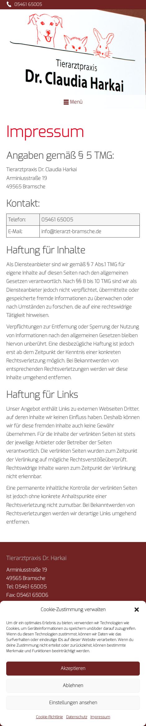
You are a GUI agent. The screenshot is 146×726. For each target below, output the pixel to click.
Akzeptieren (73, 668)
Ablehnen (73, 685)
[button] (137, 609)
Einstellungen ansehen (73, 703)
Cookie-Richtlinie (49, 716)
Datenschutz (76, 716)
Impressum (100, 716)
